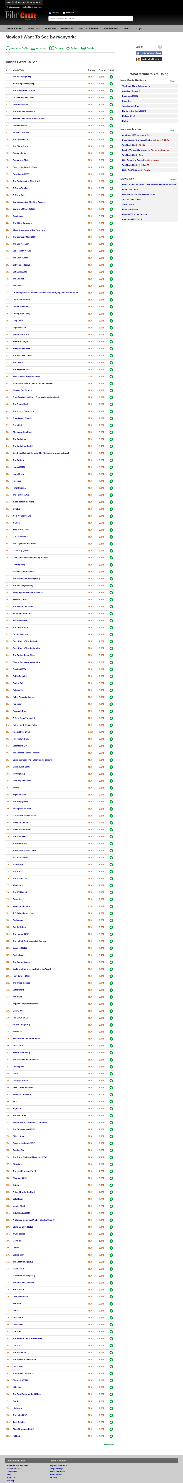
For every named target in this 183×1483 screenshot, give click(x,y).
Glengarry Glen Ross (22, 432)
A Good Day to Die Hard (24, 1192)
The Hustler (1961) (21, 495)
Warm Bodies (19, 1234)
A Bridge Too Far (20, 188)
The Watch (18, 997)
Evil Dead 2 (18, 362)
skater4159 (145, 135)
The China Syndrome (22, 223)
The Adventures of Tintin (24, 90)
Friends (90, 48)
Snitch (16, 1185)
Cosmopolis (18, 1066)
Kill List (16, 1436)
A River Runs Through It (24, 718)
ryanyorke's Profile (19, 48)
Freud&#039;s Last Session (134, 214)
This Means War (20, 843)
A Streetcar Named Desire (24, 816)
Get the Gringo (19, 927)
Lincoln (16, 1345)
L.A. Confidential (20, 537)
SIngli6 (142, 145)
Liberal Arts (18, 1011)
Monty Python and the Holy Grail (28, 592)
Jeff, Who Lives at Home (24, 913)
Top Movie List (129, 145)
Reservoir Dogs (20, 711)
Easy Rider (18, 321)
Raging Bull (18, 683)
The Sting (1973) (20, 801)
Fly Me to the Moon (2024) (134, 111)
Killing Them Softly (21, 1052)
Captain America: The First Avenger (29, 202)
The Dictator (18, 279)
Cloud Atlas (18, 1366)
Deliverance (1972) (21, 265)
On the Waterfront (21, 634)
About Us (11, 1477)
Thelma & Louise (20, 822)
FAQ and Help (56, 1469)
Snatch (16, 788)
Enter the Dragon (21, 341)
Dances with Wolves (22, 251)
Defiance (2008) (20, 272)
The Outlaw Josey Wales (24, 655)
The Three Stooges (21, 983)
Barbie (125, 121)
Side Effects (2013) (21, 1213)
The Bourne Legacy (22, 962)
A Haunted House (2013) (24, 1276)
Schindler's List (20, 746)
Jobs (9, 1475)
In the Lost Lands (130, 189)
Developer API (13, 1469)
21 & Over (17, 1164)
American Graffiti (21, 104)
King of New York (21, 530)
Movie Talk (50, 28)
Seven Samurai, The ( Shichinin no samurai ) (33, 760)
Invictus (16, 509)
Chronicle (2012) (20, 1380)
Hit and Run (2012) (21, 1025)
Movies (56, 13)
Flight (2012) (18, 1108)
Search (127, 28)
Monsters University (22, 1094)
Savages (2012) (20, 948)
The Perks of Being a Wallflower (27, 1338)
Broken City (18, 1255)
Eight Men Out (19, 327)
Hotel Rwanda (19, 488)
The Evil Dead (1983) (22, 355)
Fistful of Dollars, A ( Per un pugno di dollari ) (33, 383)
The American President (24, 111)
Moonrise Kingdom (21, 906)
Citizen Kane (18, 1136)
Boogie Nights (19, 153)
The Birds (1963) (20, 139)
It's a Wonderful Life (22, 516)
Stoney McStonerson (160, 150)
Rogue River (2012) (21, 732)
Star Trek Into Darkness (23, 1283)
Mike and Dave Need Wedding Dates (138, 194)
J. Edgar (17, 523)
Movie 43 (17, 1241)
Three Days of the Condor (24, 850)
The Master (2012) (21, 1352)
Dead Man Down (20, 1296)
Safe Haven (18, 1199)
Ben (141, 155)
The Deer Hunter (20, 258)
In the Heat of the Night (23, 502)
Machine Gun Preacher (23, 572)
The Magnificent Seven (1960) (26, 578)
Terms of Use (56, 1475)
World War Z (18, 1289)
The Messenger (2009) (23, 585)
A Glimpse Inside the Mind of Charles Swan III (34, 1220)
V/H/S (15, 1073)
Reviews (59, 48)
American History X (131, 91)
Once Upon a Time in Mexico (26, 641)
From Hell (17, 425)
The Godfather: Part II (23, 446)
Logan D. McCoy (163, 140)
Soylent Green (19, 795)
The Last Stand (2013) (23, 1262)
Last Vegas (18, 1324)
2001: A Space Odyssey (23, 83)
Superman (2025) (130, 96)
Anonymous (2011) (21, 125)
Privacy (53, 1477)
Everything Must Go (22, 348)
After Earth (18, 1317)
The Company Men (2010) (24, 237)
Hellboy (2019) (128, 116)
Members (70, 13)
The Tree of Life (20, 878)
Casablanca (18, 216)
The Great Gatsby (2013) (24, 1129)
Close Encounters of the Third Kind (29, 230)
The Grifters (18, 460)
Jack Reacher (19, 1422)
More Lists (109, 1445)
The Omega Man (20, 627)
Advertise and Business (17, 1465)
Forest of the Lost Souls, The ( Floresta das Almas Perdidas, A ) (151, 184)
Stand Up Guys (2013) (23, 1227)
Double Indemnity (21, 306)
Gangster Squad (20, 1080)
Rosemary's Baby (21, 739)
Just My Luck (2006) (131, 199)
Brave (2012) (18, 899)
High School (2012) (21, 976)
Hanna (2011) (19, 467)
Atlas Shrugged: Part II (23, 1429)
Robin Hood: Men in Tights (25, 725)
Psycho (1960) (19, 669)
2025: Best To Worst (131, 170)
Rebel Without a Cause (23, 697)
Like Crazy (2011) (21, 550)
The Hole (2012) (20, 1415)
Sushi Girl (126, 101)
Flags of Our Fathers (22, 390)
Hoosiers (17, 481)
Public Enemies (20, 676)
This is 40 (17, 1032)
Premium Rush (19, 1115)
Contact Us (12, 1472)
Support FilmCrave (58, 1465)
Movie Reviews (15, 28)
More (172, 81)
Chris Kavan (153, 160)
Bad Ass (17, 1401)
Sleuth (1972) (19, 774)
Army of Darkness (21, 132)
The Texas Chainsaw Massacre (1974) (30, 1157)
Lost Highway (19, 565)
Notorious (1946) (20, 620)
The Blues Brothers (22, 146)
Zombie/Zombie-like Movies (134, 150)
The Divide (18, 286)
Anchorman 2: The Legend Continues (30, 1122)
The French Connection (23, 411)
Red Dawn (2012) (20, 1018)
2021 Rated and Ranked (133, 160)
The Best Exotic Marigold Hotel (27, 1394)
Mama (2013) (18, 1269)
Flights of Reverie (130, 209)
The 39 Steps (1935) (22, 77)
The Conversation (21, 244)
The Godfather (19, 439)
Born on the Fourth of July (25, 167)
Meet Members (111, 28)
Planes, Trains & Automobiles (26, 662)
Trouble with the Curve (23, 1373)
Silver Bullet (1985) (21, 767)
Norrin (147, 170)
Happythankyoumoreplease (25, 1004)
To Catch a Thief (20, 857)
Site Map (10, 1480)
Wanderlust (18, 885)
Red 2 (15, 1311)
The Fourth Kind (20, 404)
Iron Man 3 (18, 1304)
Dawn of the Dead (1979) (24, 1143)
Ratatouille (18, 690)
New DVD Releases (88, 28)
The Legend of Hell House (25, 544)
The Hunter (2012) (21, 934)
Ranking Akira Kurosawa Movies (137, 140)
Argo (15, 1101)
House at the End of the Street (26, 1039)
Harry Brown (18, 474)
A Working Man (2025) (132, 219)
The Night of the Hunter (23, 606)
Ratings (74, 48)
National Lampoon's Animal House (28, 118)
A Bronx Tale (18, 195)
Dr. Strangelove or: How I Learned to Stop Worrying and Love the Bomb (45, 293)
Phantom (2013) (20, 1178)
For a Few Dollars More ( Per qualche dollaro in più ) (37, 397)
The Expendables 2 (21, 369)
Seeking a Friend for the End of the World (32, 969)
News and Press (57, 1472)
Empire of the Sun (21, 334)
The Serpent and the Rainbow (26, 753)
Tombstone (18, 864)
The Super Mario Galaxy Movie (136, 86)
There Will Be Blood (22, 829)
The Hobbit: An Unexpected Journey (29, 941)
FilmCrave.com (13, 7)
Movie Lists (34, 28)
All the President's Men (23, 97)
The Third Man (19, 836)
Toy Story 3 (18, 871)
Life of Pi (17, 1331)
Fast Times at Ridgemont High (27, 376)
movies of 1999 (129, 135)
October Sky (18, 1150)
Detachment (18, 990)
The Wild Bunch (20, 892)
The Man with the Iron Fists (25, 1060)
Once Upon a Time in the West (27, 648)
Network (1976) (20, 599)
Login (139, 28)
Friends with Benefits (22, 418)
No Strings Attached (22, 613)
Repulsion (17, 704)
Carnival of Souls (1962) (24, 209)
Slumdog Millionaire (22, 781)
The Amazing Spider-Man (24, 1359)
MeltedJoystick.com (32, 7)
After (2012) (18, 1045)
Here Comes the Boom (23, 1087)
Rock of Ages (19, 955)
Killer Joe (17, 1387)
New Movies (67, 28)
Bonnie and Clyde (21, 160)
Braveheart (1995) (21, 174)
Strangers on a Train (22, 809)
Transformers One (130, 106)
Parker (16, 1248)
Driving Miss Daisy (21, 314)
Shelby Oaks (128, 204)
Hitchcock (17, 1408)
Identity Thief (19, 1206)
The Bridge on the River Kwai (26, 181)
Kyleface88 (144, 165)
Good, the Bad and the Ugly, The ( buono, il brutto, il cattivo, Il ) (42, 453)
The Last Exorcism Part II (24, 1171)
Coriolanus (18, 920)
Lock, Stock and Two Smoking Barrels (30, 557)
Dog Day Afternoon (21, 300)
